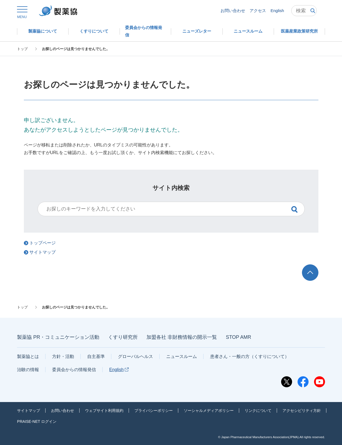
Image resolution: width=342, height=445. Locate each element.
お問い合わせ (233, 10)
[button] (22, 12)
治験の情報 (28, 369)
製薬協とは (28, 356)
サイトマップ (28, 410)
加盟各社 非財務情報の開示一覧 (181, 337)
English (277, 10)
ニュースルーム (181, 356)
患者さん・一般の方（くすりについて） (249, 356)
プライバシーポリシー (153, 410)
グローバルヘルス (135, 356)
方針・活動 (63, 356)
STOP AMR (238, 337)
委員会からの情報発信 (74, 369)
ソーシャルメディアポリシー (209, 410)
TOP (315, 266)
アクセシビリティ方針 (301, 410)
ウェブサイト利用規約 (104, 410)
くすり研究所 (123, 337)
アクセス (258, 10)
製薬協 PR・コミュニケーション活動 (58, 337)
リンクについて (258, 410)
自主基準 (96, 356)
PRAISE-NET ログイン (36, 421)
